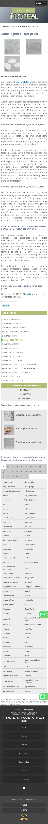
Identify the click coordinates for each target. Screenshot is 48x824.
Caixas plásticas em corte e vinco (15, 332)
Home (24, 727)
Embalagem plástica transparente (16, 372)
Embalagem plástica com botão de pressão (19, 364)
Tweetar (6, 305)
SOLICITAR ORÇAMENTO (24, 10)
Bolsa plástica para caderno (14, 328)
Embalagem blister (9, 336)
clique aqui (33, 294)
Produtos (24, 744)
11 (10, 718)
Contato (24, 770)
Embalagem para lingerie (12, 356)
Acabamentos (24, 753)
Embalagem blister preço (12, 340)
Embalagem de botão (10, 344)
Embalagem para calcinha (12, 348)
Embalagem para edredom (12, 352)
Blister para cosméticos (12, 320)
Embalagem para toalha (12, 360)
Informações (9, 313)
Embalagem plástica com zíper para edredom (20, 368)
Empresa (24, 736)
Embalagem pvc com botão (13, 377)
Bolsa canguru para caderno (14, 324)
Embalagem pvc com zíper (12, 381)
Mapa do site (24, 779)
